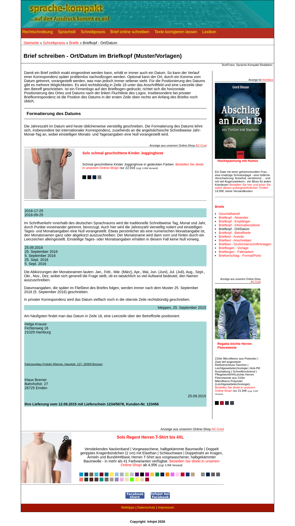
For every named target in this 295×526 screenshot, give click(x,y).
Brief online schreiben (129, 33)
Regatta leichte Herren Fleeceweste (234, 345)
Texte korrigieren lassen (175, 33)
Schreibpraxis (93, 33)
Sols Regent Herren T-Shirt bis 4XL (150, 437)
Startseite (31, 43)
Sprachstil (67, 33)
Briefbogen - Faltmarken (236, 252)
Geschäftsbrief (229, 214)
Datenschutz (146, 507)
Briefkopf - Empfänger (234, 221)
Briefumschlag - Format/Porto (240, 255)
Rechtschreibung (37, 33)
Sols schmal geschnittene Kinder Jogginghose (122, 153)
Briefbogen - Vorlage (233, 248)
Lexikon (209, 33)
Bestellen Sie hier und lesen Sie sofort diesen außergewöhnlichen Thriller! (243, 186)
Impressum (166, 507)
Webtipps (128, 507)
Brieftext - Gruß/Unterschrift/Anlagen (245, 244)
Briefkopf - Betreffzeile (235, 233)
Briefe (74, 43)
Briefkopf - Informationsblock (239, 225)
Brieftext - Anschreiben (235, 240)
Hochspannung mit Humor (237, 161)
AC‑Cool (201, 145)
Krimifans (267, 80)
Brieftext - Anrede (231, 236)
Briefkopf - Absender (233, 217)
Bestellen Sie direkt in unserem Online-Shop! (170, 463)
